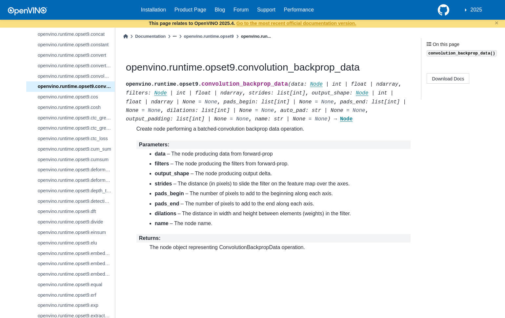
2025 (476, 9)
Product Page (190, 9)
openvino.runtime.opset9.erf (67, 295)
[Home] (125, 36)
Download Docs (448, 78)
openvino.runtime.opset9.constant (73, 44)
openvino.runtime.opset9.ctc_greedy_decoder (76, 117)
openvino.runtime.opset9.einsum (72, 232)
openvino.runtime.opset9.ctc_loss (73, 138)
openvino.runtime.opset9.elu (67, 242)
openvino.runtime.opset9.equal (70, 284)
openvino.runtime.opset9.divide (70, 221)
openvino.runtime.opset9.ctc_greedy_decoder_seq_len (76, 128)
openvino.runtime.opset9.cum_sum (74, 149)
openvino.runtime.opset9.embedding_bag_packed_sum (76, 263)
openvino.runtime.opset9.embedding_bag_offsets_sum (76, 253)
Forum (241, 9)
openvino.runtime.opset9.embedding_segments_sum (76, 274)
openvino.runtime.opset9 (209, 36)
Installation (153, 9)
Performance (299, 9)
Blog (219, 9)
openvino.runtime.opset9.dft (67, 211)
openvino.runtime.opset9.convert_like (76, 65)
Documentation (150, 36)
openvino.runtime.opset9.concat (71, 34)
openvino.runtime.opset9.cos (68, 96)
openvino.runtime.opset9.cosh (69, 107)
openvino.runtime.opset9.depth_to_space (76, 190)
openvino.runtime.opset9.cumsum (73, 159)
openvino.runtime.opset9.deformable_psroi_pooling (76, 180)
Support (266, 9)
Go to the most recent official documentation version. (296, 23)
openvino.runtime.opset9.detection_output (76, 201)
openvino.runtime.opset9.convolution (76, 76)
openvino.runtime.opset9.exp (68, 305)
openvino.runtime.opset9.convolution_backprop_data (76, 86)
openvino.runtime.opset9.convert (72, 55)
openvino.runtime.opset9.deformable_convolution (76, 169)
